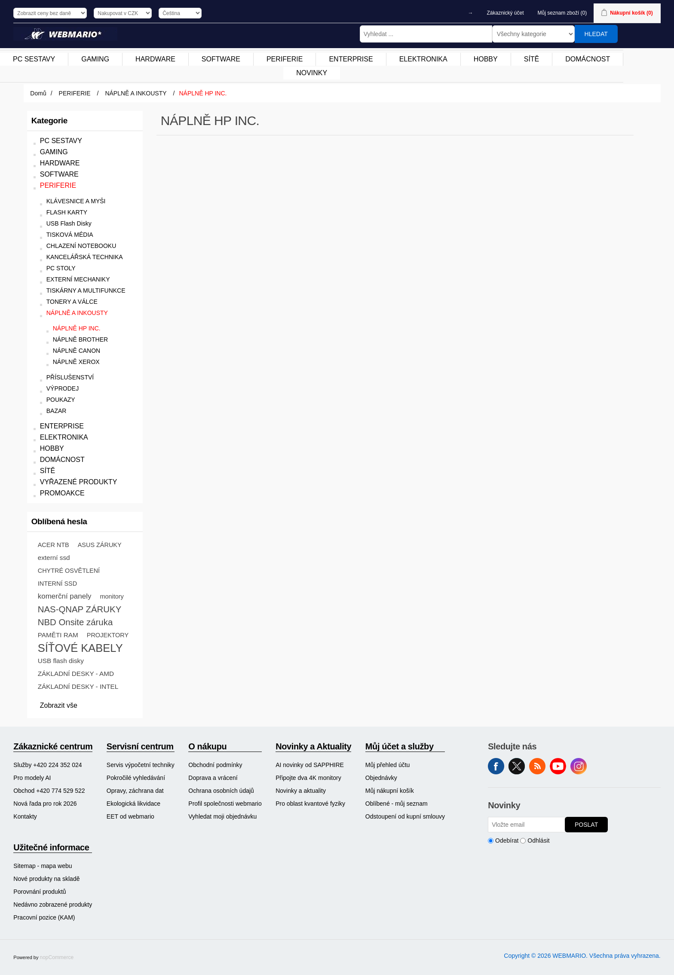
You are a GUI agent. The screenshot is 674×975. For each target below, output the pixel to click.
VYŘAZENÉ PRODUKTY (78, 482)
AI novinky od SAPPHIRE (310, 764)
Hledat (596, 34)
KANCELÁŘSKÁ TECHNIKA (84, 257)
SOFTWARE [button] (221, 59)
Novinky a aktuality (301, 790)
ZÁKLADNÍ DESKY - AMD (76, 673)
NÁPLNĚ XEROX (76, 362)
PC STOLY (61, 268)
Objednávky (381, 777)
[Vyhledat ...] (426, 34)
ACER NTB (53, 544)
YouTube (558, 766)
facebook (496, 766)
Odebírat (506, 840)
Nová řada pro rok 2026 (45, 803)
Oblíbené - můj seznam (396, 803)
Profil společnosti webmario (224, 803)
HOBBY (52, 448)
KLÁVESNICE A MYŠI (76, 201)
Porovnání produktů (39, 891)
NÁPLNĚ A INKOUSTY (77, 313)
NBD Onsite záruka (75, 622)
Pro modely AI (32, 777)
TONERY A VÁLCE (72, 302)
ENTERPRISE (62, 426)
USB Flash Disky (69, 223)
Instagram (578, 766)
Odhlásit (538, 840)
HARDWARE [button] (155, 59)
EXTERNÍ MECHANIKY (78, 279)
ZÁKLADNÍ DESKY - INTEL (78, 686)
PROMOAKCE (62, 493)
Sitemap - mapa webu (42, 865)
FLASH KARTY (66, 212)
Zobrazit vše (58, 705)
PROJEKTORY (108, 635)
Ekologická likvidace (133, 803)
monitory (111, 596)
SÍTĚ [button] (531, 59)
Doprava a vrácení (212, 777)
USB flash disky (61, 660)
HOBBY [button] (486, 59)
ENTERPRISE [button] (351, 59)
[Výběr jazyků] (180, 13)
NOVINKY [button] (311, 72)
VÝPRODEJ (62, 388)
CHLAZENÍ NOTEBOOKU (81, 246)
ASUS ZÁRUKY (100, 544)
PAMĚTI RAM (58, 635)
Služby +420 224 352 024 (47, 764)
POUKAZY (60, 400)
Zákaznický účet (505, 13)
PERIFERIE (58, 185)
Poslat (586, 824)
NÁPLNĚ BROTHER (80, 339)
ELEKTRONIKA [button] (423, 59)
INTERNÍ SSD (57, 583)
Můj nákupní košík (389, 790)
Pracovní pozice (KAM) (44, 917)
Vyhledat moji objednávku (222, 816)
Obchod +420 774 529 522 (49, 790)
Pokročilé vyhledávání (136, 777)
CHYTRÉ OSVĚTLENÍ (69, 570)
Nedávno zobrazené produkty (52, 904)
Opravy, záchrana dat (135, 790)
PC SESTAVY (61, 141)
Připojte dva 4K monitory (308, 777)
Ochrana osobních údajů (221, 790)
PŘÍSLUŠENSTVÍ (70, 377)
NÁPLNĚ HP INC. (77, 328)
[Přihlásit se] (526, 824)
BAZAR (56, 411)
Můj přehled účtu (387, 764)
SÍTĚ (47, 471)
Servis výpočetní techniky (141, 764)
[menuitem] (34, 59)
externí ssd (54, 557)
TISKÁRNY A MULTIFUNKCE (86, 290)
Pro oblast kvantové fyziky (310, 803)
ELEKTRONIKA (64, 437)
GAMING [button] (95, 59)
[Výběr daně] (50, 13)
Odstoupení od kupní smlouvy (405, 816)
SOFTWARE (59, 174)
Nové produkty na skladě (46, 878)
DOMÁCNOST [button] (587, 59)
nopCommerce (57, 957)
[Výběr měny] (123, 13)
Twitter (517, 766)
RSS (537, 766)
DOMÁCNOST (62, 459)
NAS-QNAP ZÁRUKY (80, 609)
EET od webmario (130, 816)
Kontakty (25, 816)
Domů (38, 93)
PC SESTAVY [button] (34, 59)
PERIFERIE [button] (285, 59)
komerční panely (65, 596)
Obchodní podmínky (215, 764)
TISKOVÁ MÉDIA (69, 235)
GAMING (54, 152)
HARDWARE (60, 163)
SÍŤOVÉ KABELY (80, 648)
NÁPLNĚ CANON (76, 351)
